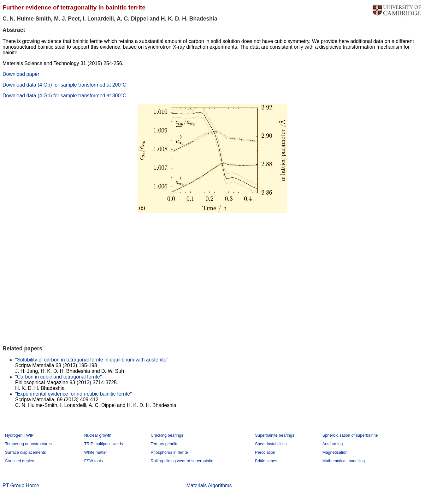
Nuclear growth (97, 435)
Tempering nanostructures (28, 443)
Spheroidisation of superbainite (350, 435)
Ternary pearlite (165, 443)
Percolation (265, 452)
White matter (95, 452)
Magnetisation (335, 452)
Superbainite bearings (274, 435)
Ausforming (332, 443)
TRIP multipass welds (103, 443)
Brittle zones (266, 460)
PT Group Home (21, 485)
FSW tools (93, 460)
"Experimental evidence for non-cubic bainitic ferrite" (73, 394)
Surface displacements (25, 452)
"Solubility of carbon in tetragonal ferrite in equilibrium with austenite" (91, 359)
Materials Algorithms (209, 485)
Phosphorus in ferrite (169, 452)
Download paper (21, 74)
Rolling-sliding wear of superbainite (182, 460)
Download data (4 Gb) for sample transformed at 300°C (64, 95)
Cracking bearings (167, 435)
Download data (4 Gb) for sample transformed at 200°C (64, 85)
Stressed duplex (19, 460)
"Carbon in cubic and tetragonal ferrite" (58, 376)
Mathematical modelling (343, 460)
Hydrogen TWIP (19, 435)
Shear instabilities (270, 443)
